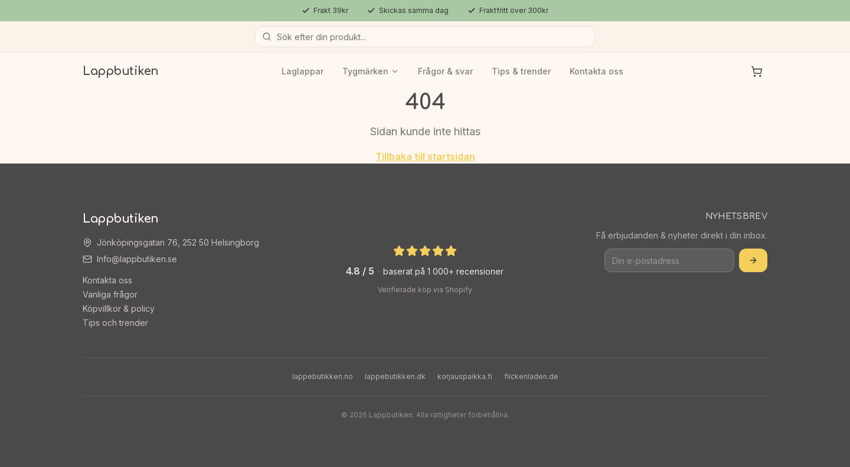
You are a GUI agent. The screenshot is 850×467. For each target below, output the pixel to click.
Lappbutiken (121, 71)
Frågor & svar (445, 71)
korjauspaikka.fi (464, 376)
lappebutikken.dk (395, 376)
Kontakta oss (596, 71)
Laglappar (302, 71)
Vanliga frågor (110, 294)
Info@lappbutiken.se (137, 259)
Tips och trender (115, 323)
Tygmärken (370, 71)
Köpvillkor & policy (119, 308)
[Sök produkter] (425, 36)
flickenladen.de (531, 376)
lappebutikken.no (322, 376)
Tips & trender (521, 71)
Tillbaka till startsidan (425, 156)
